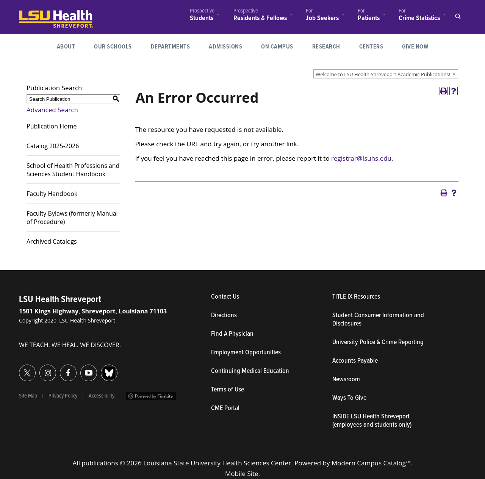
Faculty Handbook (52, 193)
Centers (371, 47)
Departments (170, 47)
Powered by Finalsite (151, 396)
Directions (224, 316)
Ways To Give (349, 398)
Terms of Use (227, 390)
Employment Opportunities (246, 353)
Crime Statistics (419, 18)
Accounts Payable (355, 361)
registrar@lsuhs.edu (361, 158)
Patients (369, 18)
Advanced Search (52, 109)
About (66, 47)
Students (201, 18)
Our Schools (113, 47)
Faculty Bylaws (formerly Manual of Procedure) (72, 217)
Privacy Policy (62, 396)
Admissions (225, 47)
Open (457, 16)
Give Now (415, 47)
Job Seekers (322, 18)
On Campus (277, 47)
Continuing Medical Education (250, 371)
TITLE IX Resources (356, 297)
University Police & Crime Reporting (378, 342)
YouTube (80, 368)
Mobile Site (241, 473)
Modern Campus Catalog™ (371, 463)
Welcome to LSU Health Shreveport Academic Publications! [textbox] (383, 74)
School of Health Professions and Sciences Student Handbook (73, 169)
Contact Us (260, 297)
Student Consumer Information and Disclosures (378, 320)
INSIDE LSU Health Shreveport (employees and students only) (371, 421)
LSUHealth (34, 13)
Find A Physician (232, 334)
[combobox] (385, 73)
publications (99, 463)
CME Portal (260, 408)
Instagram (39, 368)
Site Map (28, 396)
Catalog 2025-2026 (53, 146)
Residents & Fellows (260, 18)
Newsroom (346, 380)
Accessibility (101, 396)
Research (331, 46)
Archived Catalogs (52, 241)
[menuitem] (202, 15)
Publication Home (52, 126)
